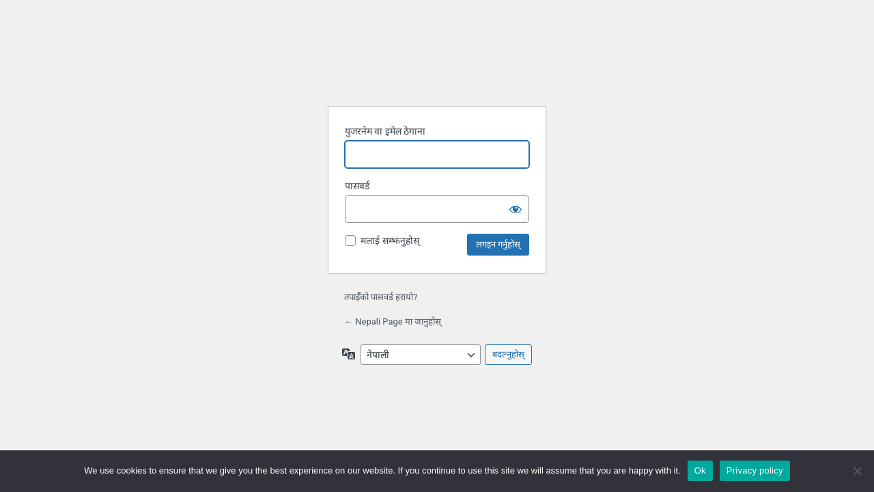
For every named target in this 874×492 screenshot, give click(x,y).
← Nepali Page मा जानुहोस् (392, 321)
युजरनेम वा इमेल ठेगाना (385, 131)
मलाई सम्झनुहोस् (390, 240)
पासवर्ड (357, 185)
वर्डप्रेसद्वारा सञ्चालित (439, 67)
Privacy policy (755, 470)
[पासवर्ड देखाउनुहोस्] (515, 209)
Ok (700, 470)
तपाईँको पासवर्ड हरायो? (381, 297)
